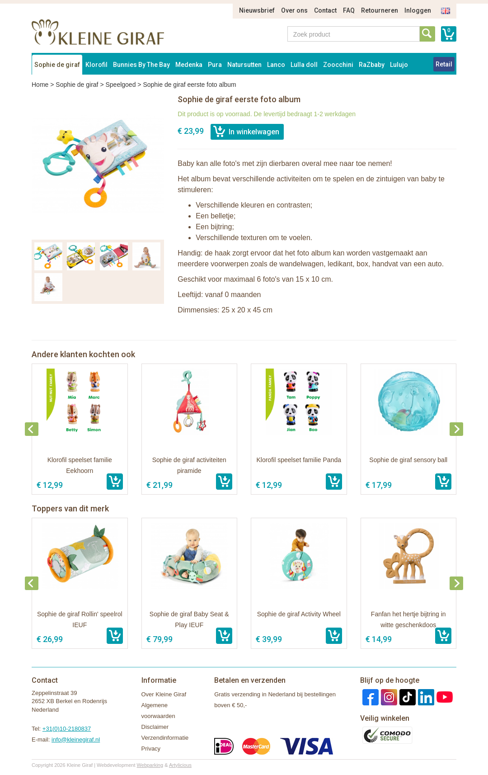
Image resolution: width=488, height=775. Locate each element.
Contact (325, 10)
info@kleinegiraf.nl (76, 739)
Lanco (276, 64)
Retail (444, 64)
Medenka (188, 64)
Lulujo (399, 64)
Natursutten (244, 64)
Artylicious (180, 765)
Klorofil (96, 64)
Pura (215, 64)
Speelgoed (120, 84)
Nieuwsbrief (257, 10)
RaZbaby (372, 64)
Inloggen (417, 10)
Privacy (151, 748)
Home (40, 84)
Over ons (294, 10)
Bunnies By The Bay (141, 64)
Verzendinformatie (165, 737)
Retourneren (379, 10)
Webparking (150, 765)
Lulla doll (304, 64)
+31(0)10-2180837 (66, 728)
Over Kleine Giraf (164, 694)
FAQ (349, 10)
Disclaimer (155, 726)
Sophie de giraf (57, 64)
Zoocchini (338, 64)
